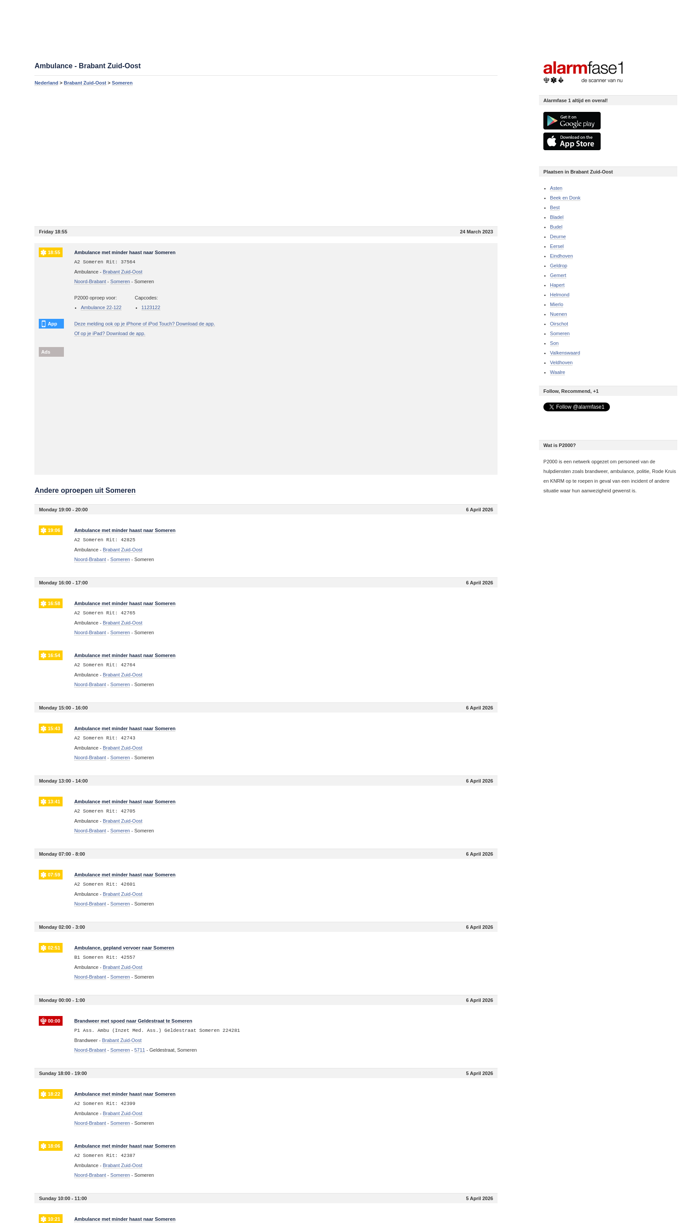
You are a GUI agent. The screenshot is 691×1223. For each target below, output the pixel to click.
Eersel (557, 246)
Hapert (557, 285)
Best (555, 207)
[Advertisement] (266, 156)
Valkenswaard (565, 352)
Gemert (558, 275)
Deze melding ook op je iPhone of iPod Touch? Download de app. (144, 323)
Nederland (46, 82)
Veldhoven (561, 362)
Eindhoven (561, 256)
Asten (556, 188)
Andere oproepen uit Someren (84, 490)
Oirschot (559, 323)
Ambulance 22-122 (101, 307)
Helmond (559, 294)
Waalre (557, 372)
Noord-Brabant (90, 281)
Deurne (558, 236)
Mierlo (556, 304)
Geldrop (558, 265)
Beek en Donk (565, 197)
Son (554, 343)
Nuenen (558, 314)
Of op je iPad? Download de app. (109, 333)
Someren (122, 82)
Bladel (557, 217)
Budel (556, 226)
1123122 (150, 307)
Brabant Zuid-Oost (85, 82)
